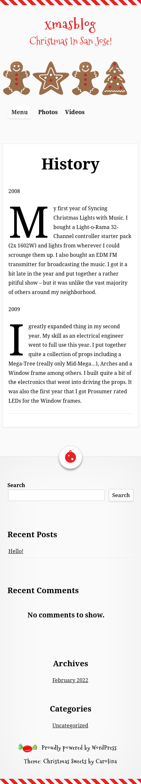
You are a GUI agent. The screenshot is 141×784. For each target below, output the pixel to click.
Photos (48, 112)
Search (16, 485)
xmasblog (70, 24)
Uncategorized (70, 725)
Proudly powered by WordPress (79, 748)
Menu (19, 112)
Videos (75, 112)
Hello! (15, 551)
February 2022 (70, 680)
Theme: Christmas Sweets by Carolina (70, 761)
